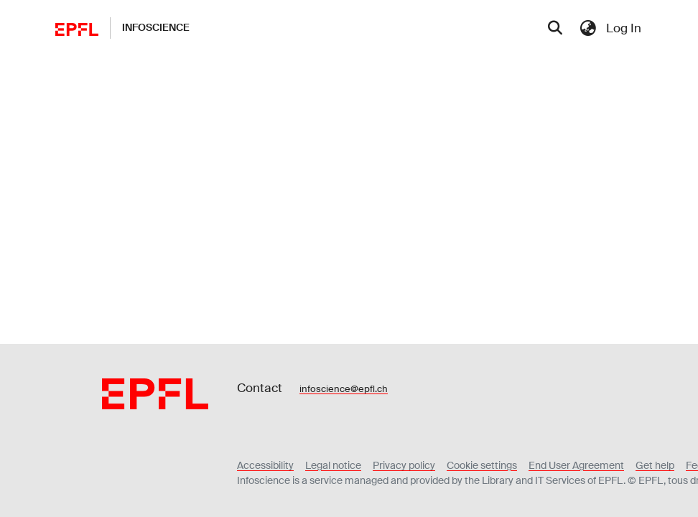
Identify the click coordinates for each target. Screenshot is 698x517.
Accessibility (265, 465)
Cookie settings (482, 465)
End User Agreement (576, 465)
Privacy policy (404, 465)
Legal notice (333, 465)
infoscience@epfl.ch (343, 389)
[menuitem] (587, 28)
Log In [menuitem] (623, 28)
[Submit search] (555, 28)
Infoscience (156, 27)
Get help (655, 465)
